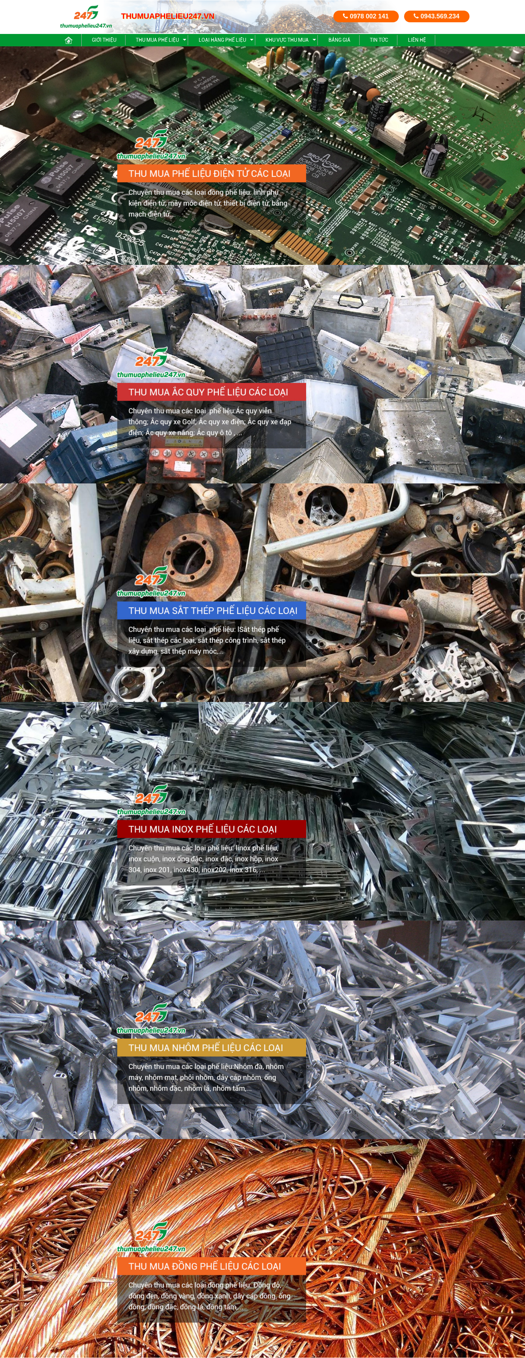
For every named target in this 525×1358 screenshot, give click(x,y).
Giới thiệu (104, 40)
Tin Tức (379, 40)
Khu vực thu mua (287, 40)
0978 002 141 (366, 16)
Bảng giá (339, 40)
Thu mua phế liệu (157, 40)
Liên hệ (417, 40)
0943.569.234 (436, 16)
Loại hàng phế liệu (222, 40)
